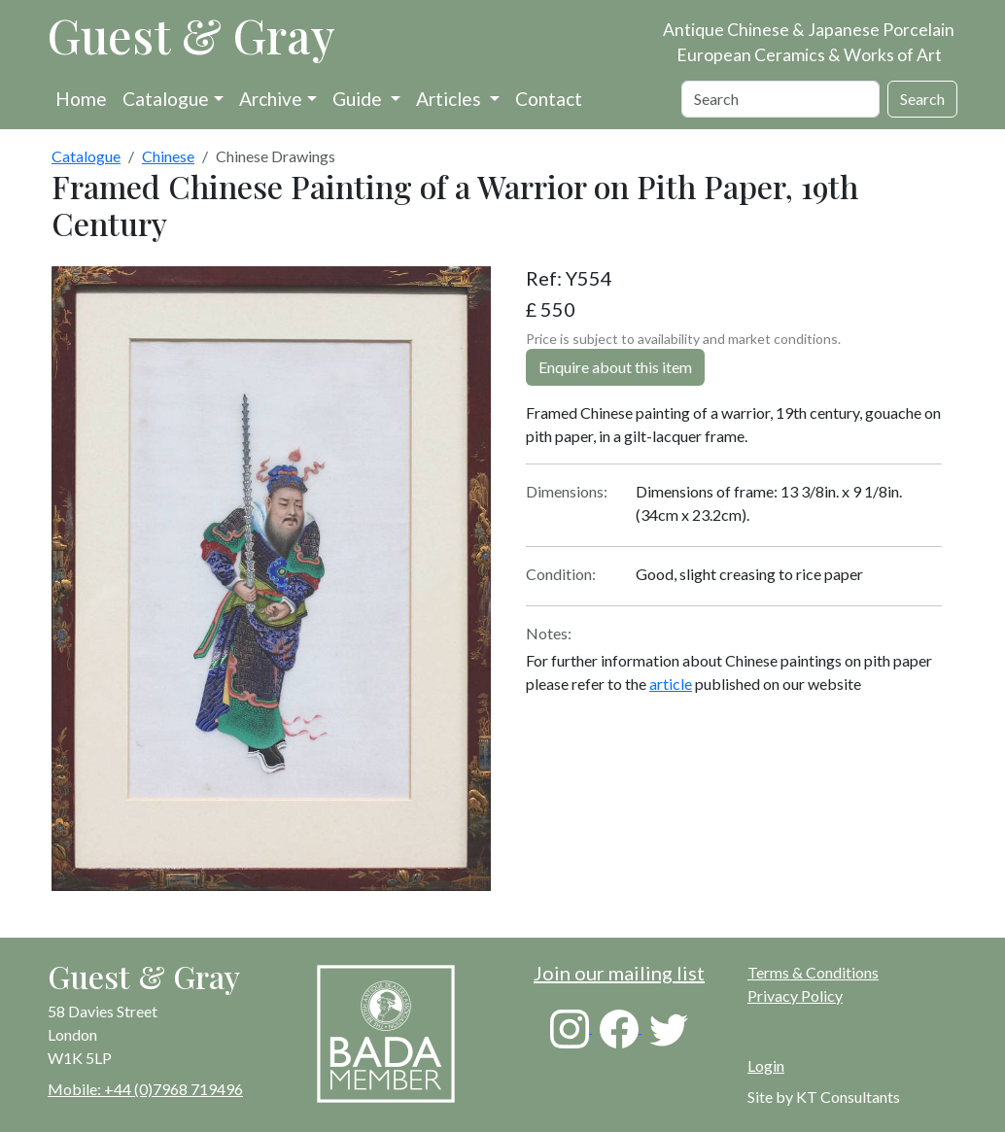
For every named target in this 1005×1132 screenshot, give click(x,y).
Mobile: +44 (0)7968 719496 (145, 1089)
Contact (548, 98)
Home (81, 98)
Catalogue (165, 98)
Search (922, 98)
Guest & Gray (191, 35)
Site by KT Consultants (823, 1096)
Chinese (168, 156)
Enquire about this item (615, 367)
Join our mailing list (619, 972)
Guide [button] (359, 98)
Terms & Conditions (813, 972)
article (670, 683)
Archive (270, 98)
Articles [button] (450, 98)
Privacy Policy (795, 995)
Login (765, 1065)
